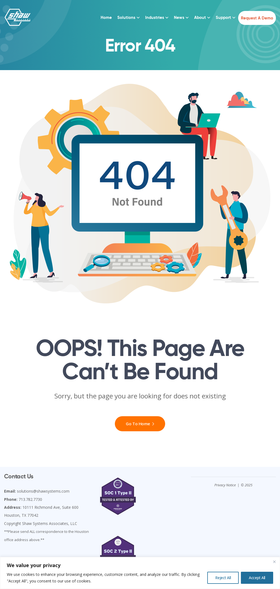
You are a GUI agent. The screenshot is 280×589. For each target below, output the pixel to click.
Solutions (126, 17)
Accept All (257, 577)
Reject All (223, 577)
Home (106, 17)
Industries (154, 17)
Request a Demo (257, 18)
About (200, 17)
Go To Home (140, 423)
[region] (140, 573)
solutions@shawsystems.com (43, 491)
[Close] (274, 561)
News (179, 17)
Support (223, 17)
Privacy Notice (225, 484)
